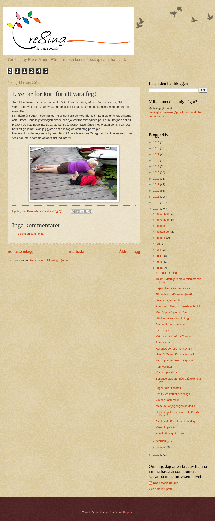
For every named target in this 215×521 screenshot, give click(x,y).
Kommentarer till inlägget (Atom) (49, 260)
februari (161, 441)
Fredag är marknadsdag (170, 324)
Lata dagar (162, 330)
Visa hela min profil (160, 489)
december (163, 213)
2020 (156, 172)
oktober (161, 225)
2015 (156, 202)
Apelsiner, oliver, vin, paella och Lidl (178, 306)
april (159, 261)
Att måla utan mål (166, 272)
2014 (156, 208)
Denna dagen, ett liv (168, 300)
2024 (156, 148)
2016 (156, 196)
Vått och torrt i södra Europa (173, 336)
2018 (156, 184)
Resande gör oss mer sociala (174, 348)
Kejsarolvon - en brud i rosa (173, 288)
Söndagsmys (164, 342)
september (163, 231)
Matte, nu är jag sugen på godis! (176, 406)
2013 (156, 454)
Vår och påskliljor (166, 372)
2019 (156, 178)
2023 (156, 154)
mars (159, 267)
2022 (156, 160)
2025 (156, 142)
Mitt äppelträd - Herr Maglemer (175, 360)
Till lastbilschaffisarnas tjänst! (174, 294)
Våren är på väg (166, 427)
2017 (156, 190)
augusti (161, 237)
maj (159, 255)
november (163, 219)
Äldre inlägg (129, 251)
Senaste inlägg (20, 251)
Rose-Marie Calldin (165, 483)
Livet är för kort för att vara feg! (175, 354)
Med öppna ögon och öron (172, 312)
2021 (156, 166)
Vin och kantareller (167, 400)
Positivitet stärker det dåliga (173, 394)
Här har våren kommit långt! (173, 318)
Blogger (127, 512)
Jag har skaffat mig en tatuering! (176, 421)
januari (160, 447)
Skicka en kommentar (31, 233)
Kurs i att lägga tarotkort (170, 433)
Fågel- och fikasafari (168, 388)
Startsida (76, 251)
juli (158, 243)
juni (159, 249)
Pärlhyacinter (164, 366)
